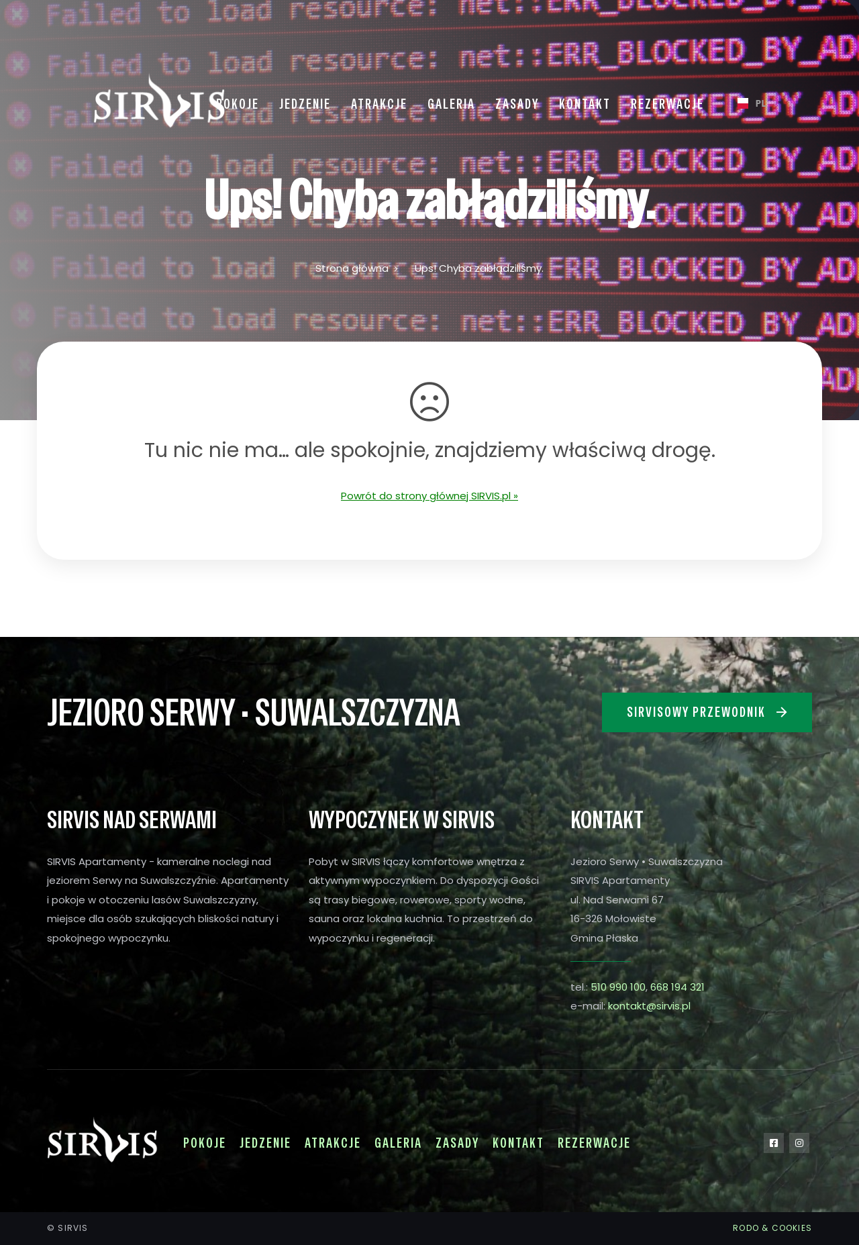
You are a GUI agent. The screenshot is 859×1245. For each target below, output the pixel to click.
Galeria (398, 1143)
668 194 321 (677, 987)
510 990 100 (618, 987)
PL (747, 103)
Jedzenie (265, 1143)
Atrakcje (333, 1143)
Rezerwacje (594, 1143)
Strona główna (352, 268)
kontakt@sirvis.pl (649, 1006)
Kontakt (518, 1143)
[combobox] (746, 103)
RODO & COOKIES (772, 1228)
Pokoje (204, 1143)
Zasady (457, 1143)
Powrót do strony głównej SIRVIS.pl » (429, 496)
